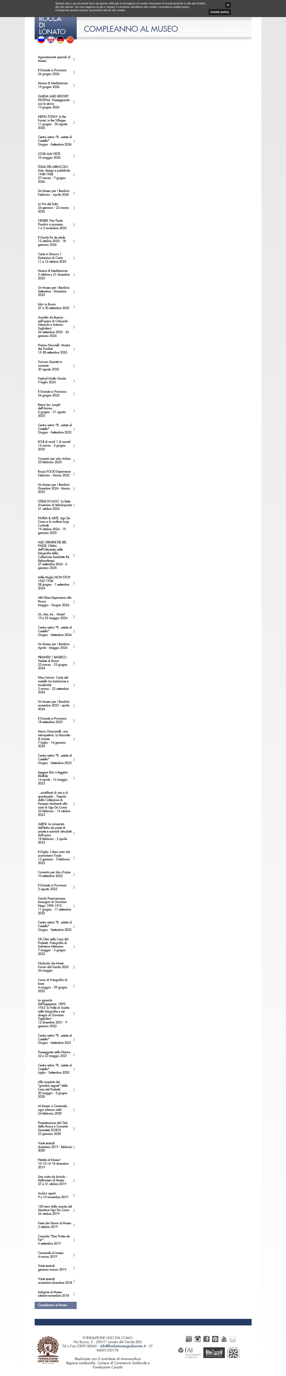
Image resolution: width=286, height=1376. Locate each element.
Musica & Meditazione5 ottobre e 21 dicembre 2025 (54, 275)
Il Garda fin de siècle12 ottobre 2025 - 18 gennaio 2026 (52, 241)
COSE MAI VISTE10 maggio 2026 (49, 156)
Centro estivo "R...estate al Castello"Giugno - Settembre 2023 (55, 759)
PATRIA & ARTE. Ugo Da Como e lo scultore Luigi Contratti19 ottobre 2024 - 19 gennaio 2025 (54, 526)
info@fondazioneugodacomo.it (123, 1346)
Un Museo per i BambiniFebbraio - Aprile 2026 (53, 193)
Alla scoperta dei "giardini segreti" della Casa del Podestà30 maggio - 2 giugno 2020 (53, 1089)
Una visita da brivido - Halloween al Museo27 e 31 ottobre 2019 (52, 1180)
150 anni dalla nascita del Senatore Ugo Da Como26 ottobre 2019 (55, 1210)
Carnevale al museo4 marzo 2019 (51, 1255)
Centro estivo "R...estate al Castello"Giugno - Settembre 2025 (55, 429)
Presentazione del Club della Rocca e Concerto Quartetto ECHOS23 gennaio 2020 (53, 1129)
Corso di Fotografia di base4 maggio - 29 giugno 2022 (52, 986)
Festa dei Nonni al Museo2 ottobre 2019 (54, 1225)
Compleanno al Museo (52, 1305)
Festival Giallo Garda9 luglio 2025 (52, 380)
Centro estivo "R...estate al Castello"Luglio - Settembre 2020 (55, 1069)
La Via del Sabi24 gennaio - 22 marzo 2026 (53, 208)
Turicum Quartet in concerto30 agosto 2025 (50, 366)
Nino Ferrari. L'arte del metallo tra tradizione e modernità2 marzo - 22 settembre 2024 (53, 685)
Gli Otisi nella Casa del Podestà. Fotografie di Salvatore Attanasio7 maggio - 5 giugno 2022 (53, 947)
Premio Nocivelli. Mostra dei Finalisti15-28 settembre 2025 (54, 349)
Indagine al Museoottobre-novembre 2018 (53, 1294)
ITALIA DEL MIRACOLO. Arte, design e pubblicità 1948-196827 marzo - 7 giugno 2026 (54, 174)
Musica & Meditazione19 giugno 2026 (53, 85)
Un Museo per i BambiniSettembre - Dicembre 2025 (53, 291)
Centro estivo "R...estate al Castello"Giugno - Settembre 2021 (55, 1039)
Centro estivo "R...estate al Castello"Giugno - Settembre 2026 (55, 141)
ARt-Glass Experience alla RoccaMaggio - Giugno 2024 (54, 601)
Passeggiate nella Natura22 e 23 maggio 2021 (54, 1054)
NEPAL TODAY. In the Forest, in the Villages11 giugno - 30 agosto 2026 (53, 122)
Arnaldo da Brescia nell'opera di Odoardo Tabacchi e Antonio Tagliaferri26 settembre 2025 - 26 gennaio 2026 (53, 327)
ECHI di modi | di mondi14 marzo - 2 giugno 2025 (54, 445)
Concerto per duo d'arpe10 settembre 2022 (54, 874)
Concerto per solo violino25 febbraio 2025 (54, 460)
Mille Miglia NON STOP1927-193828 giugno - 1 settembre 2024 (54, 583)
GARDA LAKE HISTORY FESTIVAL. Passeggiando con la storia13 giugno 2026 (54, 102)
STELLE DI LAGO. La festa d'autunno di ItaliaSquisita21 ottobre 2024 (55, 505)
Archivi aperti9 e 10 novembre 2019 (53, 1195)
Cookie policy (219, 12)
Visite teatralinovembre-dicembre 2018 (55, 1281)
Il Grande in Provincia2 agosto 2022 (52, 887)
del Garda (56, 19)
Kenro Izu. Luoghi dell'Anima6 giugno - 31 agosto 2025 (52, 410)
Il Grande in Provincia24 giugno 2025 (52, 393)
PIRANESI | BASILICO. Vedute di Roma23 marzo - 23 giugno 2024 (52, 663)
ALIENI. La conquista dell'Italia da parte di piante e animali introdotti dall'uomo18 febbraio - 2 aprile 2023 (55, 833)
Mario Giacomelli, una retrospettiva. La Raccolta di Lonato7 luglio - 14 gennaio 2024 (54, 739)
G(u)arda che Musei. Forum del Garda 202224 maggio (53, 967)
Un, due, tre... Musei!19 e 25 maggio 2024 (52, 616)
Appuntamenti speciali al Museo (54, 59)
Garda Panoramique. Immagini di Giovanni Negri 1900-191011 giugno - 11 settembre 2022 (54, 906)
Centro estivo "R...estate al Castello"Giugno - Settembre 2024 (55, 631)
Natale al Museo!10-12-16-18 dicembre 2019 (53, 1164)
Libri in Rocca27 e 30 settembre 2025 (53, 306)
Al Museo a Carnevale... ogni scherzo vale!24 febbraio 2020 (53, 1110)
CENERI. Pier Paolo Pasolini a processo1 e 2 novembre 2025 (52, 224)
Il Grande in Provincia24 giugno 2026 (52, 72)
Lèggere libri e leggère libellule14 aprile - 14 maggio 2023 (53, 778)
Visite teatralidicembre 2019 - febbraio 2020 (55, 1147)
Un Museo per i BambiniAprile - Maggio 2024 (53, 646)
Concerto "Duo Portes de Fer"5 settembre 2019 (54, 1240)
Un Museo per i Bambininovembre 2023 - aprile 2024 (53, 705)
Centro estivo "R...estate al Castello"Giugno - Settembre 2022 (55, 926)
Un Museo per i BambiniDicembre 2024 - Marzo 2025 (54, 488)
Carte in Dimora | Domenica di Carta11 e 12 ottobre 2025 (52, 258)
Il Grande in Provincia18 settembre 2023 (52, 720)
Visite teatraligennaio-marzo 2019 (52, 1268)
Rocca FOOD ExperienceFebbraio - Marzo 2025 (54, 473)
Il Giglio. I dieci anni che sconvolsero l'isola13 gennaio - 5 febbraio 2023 (54, 858)
